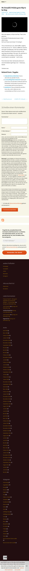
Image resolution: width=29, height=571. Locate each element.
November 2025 (6, 342)
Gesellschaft (6, 502)
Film (4, 494)
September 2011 (7, 462)
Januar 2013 (6, 423)
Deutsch (5, 489)
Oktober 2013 (6, 401)
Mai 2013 (5, 413)
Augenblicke (6, 485)
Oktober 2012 (6, 430)
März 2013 (5, 418)
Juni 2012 (5, 440)
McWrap (21, 14)
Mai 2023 (5, 352)
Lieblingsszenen (7, 514)
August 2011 (6, 465)
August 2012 (6, 435)
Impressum (5, 286)
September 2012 (7, 433)
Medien (4, 519)
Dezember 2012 (6, 425)
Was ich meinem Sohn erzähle (10, 538)
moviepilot (5, 268)
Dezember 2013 (6, 396)
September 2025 (7, 345)
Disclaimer (5, 288)
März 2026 (5, 333)
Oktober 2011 (6, 460)
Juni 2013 (5, 411)
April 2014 (5, 386)
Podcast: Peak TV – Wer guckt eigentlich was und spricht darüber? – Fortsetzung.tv (10, 300)
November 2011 (6, 457)
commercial (9, 14)
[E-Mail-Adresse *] (14, 241)
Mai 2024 (5, 350)
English (18, 12)
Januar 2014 (6, 394)
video (24, 14)
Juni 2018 (5, 364)
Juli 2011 (5, 467)
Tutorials (5, 533)
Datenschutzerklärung (16, 203)
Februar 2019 (6, 362)
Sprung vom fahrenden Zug (9, 304)
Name (3, 127)
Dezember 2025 (6, 340)
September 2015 (7, 372)
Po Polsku (22, 12)
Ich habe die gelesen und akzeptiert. (14, 204)
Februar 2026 (6, 335)
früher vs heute (6, 497)
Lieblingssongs (6, 511)
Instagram (5, 276)
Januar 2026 (6, 338)
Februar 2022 (6, 355)
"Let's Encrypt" (21, 175)
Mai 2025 (5, 347)
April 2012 (5, 445)
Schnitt (4, 531)
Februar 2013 (6, 421)
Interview (5, 504)
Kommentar (5, 117)
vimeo (4, 271)
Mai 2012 (5, 443)
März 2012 (5, 447)
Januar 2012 (6, 452)
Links (4, 516)
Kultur (4, 507)
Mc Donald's (15, 14)
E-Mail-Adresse (6, 131)
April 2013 (5, 416)
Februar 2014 (6, 391)
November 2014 (6, 382)
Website (4, 134)
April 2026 (5, 330)
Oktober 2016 (6, 367)
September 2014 (7, 384)
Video (3, 14)
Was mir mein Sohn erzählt (9, 542)
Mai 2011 (5, 472)
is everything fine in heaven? (13, 79)
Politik (4, 528)
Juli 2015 (5, 374)
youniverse (8, 87)
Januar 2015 (6, 379)
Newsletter (5, 524)
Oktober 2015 (6, 369)
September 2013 (7, 404)
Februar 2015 (6, 377)
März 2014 (5, 389)
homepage (5, 266)
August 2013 (6, 406)
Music (4, 521)
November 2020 (6, 357)
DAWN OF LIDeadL (20, 99)
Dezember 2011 (6, 455)
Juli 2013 (5, 408)
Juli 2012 (5, 438)
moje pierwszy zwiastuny (12, 76)
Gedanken (5, 499)
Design (4, 487)
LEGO (4, 509)
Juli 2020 (5, 360)
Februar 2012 (6, 450)
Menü (3, 2)
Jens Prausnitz (6, 306)
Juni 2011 (5, 469)
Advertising (13, 12)
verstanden (17, 570)
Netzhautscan (7, 99)
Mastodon (5, 273)
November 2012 (6, 428)
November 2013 (6, 399)
